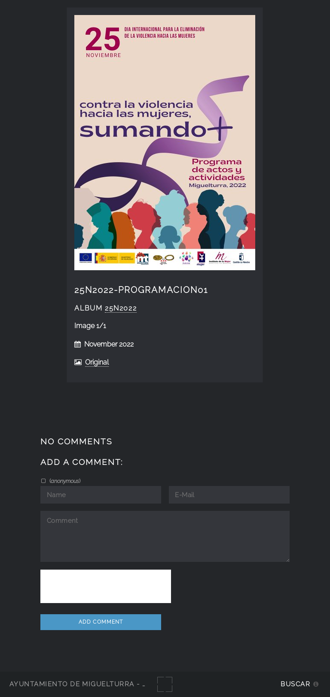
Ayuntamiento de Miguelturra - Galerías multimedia (117, 684)
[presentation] (105, 586)
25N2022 (121, 308)
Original (97, 362)
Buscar (295, 684)
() (64, 480)
